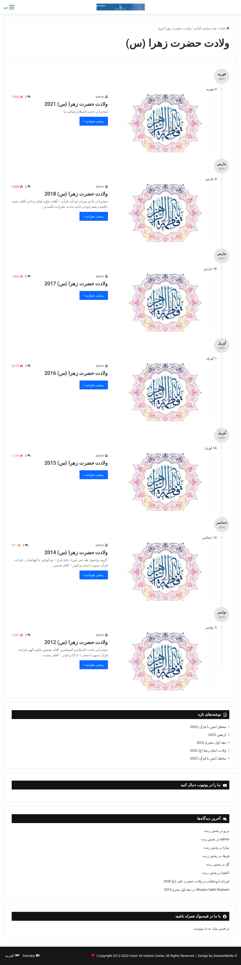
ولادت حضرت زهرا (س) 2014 (76, 552)
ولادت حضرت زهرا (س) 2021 (76, 104)
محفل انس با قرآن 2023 (208, 727)
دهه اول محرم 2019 (177, 889)
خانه (224, 28)
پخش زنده (211, 831)
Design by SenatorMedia (216, 956)
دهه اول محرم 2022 (211, 742)
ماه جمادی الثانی (205, 28)
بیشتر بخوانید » (93, 121)
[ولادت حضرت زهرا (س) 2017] (165, 303)
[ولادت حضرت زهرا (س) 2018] (165, 213)
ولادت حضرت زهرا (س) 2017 (76, 284)
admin (99, 97)
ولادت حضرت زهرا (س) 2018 (76, 194)
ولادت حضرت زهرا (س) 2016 (76, 373)
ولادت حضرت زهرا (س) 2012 (76, 642)
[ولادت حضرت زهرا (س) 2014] (165, 572)
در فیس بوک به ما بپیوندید (211, 928)
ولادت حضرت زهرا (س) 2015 (76, 463)
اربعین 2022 (217, 735)
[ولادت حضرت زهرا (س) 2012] (165, 662)
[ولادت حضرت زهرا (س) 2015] (165, 482)
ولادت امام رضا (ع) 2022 (208, 750)
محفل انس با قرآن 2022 (208, 758)
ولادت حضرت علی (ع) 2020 (183, 881)
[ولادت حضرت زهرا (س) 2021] (165, 123)
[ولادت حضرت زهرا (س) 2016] (165, 392)
